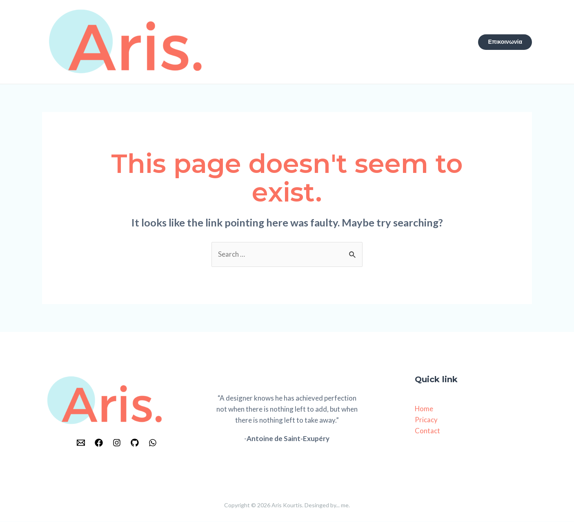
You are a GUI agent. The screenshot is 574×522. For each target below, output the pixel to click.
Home (424, 409)
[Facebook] (99, 443)
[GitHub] (135, 443)
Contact (427, 431)
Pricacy (426, 420)
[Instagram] (117, 443)
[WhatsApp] (153, 443)
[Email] (81, 443)
